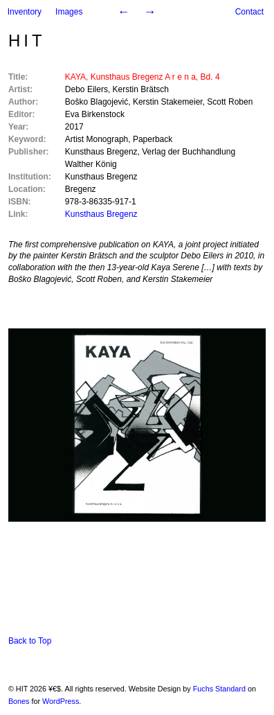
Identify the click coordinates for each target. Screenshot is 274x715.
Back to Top (29, 641)
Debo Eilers (86, 89)
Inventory (25, 12)
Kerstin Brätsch (141, 89)
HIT (27, 40)
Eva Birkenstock (95, 114)
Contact (249, 12)
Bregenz (80, 189)
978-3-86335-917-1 (100, 201)
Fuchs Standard (219, 689)
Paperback (152, 139)
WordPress (60, 701)
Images (68, 12)
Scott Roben (230, 102)
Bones (19, 701)
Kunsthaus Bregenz (101, 152)
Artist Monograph (96, 139)
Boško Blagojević (96, 102)
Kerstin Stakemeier (168, 102)
